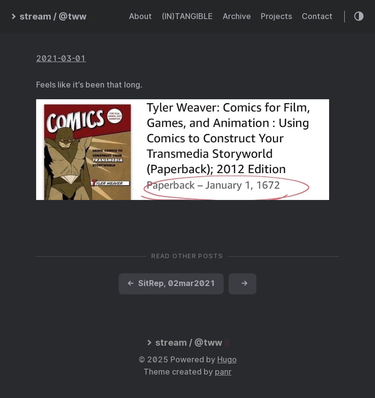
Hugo (227, 359)
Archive (237, 16)
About (140, 16)
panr (223, 371)
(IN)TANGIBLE (187, 16)
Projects (276, 16)
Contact (317, 16)
